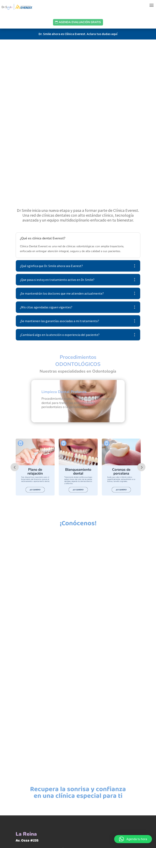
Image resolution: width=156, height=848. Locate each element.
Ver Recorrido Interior (52, 769)
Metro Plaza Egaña (49, 745)
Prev (15, 363)
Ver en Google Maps (50, 758)
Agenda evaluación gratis (80, 22)
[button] (133, 839)
